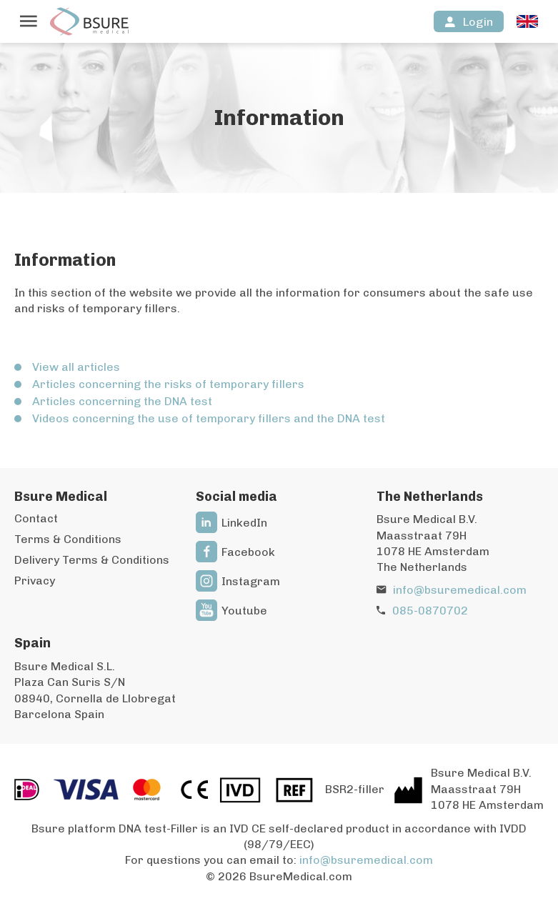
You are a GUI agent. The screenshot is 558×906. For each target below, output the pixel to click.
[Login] (469, 21)
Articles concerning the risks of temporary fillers (168, 384)
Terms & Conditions (67, 539)
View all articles (76, 367)
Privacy (34, 580)
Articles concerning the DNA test (122, 401)
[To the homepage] (89, 21)
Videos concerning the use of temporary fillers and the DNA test (208, 418)
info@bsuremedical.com (460, 590)
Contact (36, 518)
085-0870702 (430, 610)
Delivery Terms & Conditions (91, 560)
